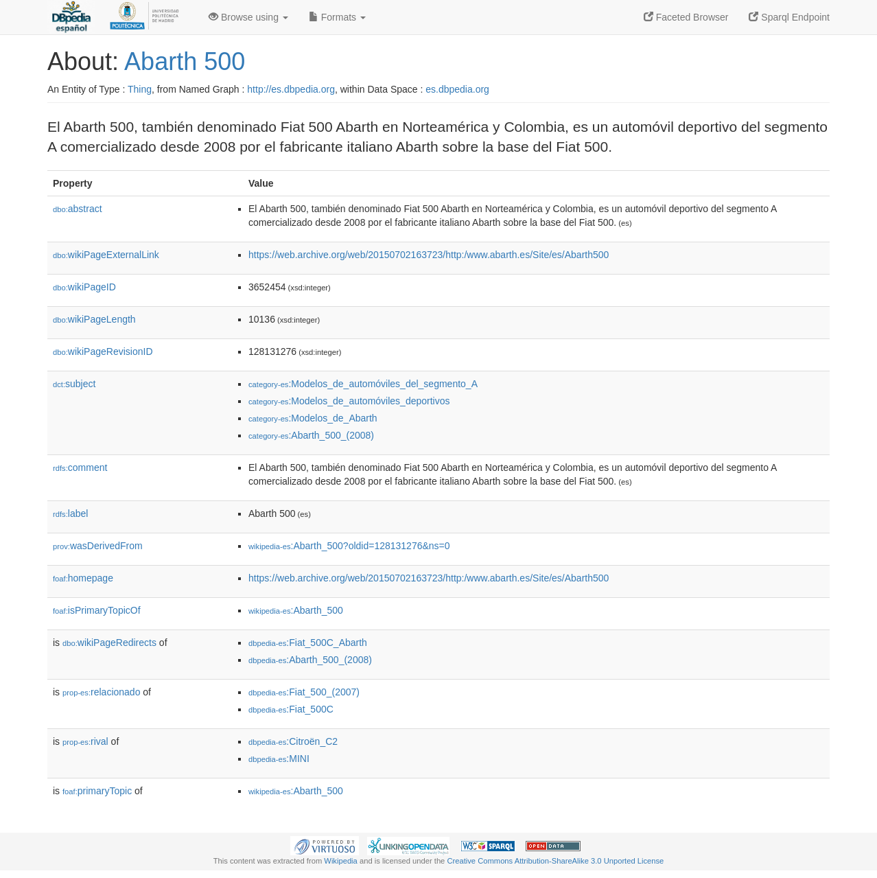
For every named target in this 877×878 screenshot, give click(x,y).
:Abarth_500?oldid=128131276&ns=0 (349, 545)
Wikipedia (341, 861)
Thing (140, 89)
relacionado (101, 691)
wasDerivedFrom (98, 545)
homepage (83, 578)
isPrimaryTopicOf (97, 610)
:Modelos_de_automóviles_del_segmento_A (363, 383)
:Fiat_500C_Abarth (307, 642)
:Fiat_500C (291, 709)
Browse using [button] (248, 17)
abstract (77, 208)
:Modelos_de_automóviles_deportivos (349, 400)
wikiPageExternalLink (106, 254)
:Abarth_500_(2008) (311, 435)
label (70, 513)
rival (85, 741)
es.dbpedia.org (457, 89)
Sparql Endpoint (789, 17)
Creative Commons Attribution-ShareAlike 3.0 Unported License (555, 861)
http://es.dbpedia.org (291, 89)
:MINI (278, 758)
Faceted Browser (686, 17)
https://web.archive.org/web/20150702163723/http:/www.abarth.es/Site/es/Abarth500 (428, 254)
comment (80, 467)
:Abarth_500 (295, 610)
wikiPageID (84, 286)
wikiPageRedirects (109, 642)
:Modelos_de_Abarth (312, 418)
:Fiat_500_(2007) (304, 691)
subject (74, 383)
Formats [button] (337, 17)
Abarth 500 (184, 61)
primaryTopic (97, 790)
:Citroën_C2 (293, 741)
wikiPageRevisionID (103, 351)
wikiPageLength (94, 319)
